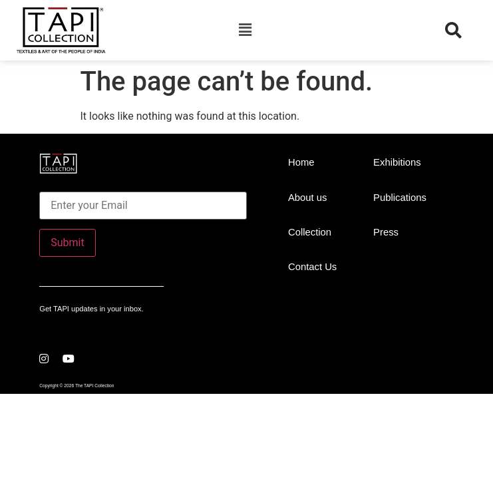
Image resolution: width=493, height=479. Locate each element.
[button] (245, 30)
